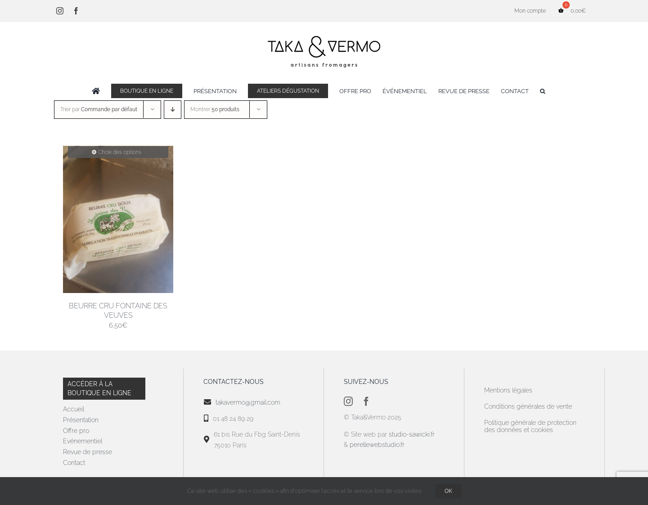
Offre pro (76, 430)
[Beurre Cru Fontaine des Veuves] (118, 219)
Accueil (73, 409)
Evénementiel (82, 441)
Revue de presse (87, 451)
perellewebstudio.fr (377, 444)
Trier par (98, 109)
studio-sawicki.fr (412, 434)
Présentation (81, 420)
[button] (542, 91)
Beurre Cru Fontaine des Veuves (118, 311)
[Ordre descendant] (172, 109)
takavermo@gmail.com (248, 402)
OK (448, 491)
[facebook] (366, 401)
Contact (74, 462)
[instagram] (348, 401)
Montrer (214, 109)
